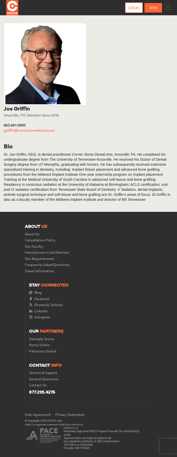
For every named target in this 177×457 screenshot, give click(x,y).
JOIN (153, 7)
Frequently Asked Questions (47, 264)
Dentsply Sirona (41, 339)
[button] (168, 7)
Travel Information (39, 271)
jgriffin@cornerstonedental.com (29, 130)
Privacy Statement (70, 414)
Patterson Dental (42, 351)
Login (134, 7)
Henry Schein (39, 345)
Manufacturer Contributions (47, 252)
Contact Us (38, 385)
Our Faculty (34, 246)
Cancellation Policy (40, 240)
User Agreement (38, 414)
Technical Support (43, 373)
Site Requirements (39, 258)
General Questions (43, 379)
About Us (32, 234)
